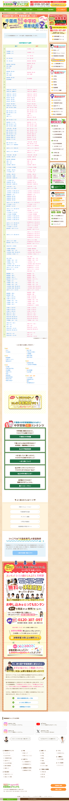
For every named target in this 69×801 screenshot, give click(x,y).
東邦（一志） (30, 65)
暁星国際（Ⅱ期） (10, 295)
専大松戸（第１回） (11, 97)
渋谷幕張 (8, 370)
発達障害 (55, 87)
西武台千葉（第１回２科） (12, 316)
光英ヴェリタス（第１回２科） (13, 202)
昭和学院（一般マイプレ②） (13, 228)
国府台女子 (8, 361)
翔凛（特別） (9, 258)
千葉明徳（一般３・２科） (12, 250)
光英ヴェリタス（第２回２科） (13, 223)
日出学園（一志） (10, 210)
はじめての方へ (57, 100)
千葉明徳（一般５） (11, 304)
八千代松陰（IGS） (11, 180)
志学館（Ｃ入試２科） (11, 311)
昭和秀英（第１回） (31, 72)
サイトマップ (56, 224)
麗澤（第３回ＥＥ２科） (12, 134)
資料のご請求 (58, 789)
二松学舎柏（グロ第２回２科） (13, 192)
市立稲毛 (8, 114)
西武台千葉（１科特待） (12, 246)
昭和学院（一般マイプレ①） (13, 242)
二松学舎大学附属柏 (32, 364)
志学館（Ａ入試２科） (11, 297)
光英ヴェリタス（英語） (12, 240)
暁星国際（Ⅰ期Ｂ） (11, 293)
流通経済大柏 (30, 379)
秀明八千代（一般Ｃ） (11, 322)
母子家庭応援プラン (58, 66)
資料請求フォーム (59, 39)
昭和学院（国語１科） (11, 135)
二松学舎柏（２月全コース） (13, 254)
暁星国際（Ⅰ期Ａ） (11, 275)
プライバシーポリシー (27, 796)
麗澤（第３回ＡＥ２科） (12, 112)
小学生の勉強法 (25, 521)
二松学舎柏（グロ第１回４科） (13, 216)
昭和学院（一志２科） (11, 206)
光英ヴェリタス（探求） (12, 188)
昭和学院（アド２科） (11, 122)
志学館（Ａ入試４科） (11, 307)
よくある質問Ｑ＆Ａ (58, 215)
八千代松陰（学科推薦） (12, 214)
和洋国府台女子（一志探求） (33, 305)
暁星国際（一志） (10, 273)
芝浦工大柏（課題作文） (12, 91)
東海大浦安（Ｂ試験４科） (12, 184)
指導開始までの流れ (25, 707)
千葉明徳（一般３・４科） (12, 262)
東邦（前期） (9, 75)
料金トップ (56, 50)
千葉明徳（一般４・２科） (12, 284)
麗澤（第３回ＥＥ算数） (12, 126)
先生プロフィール (57, 111)
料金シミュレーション (25, 507)
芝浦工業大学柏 (10, 368)
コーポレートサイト (47, 796)
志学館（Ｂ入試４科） (11, 309)
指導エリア (6, 768)
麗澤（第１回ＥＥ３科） (12, 130)
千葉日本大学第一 (31, 352)
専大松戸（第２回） (11, 99)
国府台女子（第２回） (32, 139)
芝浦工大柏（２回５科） (12, 95)
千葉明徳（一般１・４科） (12, 320)
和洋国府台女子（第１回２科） (33, 222)
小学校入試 (56, 152)
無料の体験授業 (7, 765)
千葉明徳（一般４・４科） (12, 302)
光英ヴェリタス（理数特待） (13, 144)
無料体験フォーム (59, 36)
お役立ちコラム (60, 753)
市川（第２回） (30, 55)
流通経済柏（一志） (11, 194)
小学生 (55, 76)
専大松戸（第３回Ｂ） (11, 103)
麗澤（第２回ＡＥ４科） (12, 119)
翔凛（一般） (9, 326)
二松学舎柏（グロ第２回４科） (13, 219)
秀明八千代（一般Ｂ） (11, 314)
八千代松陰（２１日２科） (12, 212)
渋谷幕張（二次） (10, 53)
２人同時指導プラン (58, 63)
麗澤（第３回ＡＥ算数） (12, 107)
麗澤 (28, 381)
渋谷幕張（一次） (31, 49)
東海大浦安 (29, 355)
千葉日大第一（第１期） (12, 155)
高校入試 (55, 126)
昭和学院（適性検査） (11, 159)
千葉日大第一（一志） (11, 186)
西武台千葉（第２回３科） (12, 330)
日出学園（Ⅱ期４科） (11, 164)
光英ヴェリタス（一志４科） (13, 290)
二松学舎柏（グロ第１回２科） (13, 191)
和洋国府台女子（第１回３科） (33, 233)
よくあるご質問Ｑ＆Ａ (25, 702)
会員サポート (56, 106)
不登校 (55, 85)
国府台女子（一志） (31, 152)
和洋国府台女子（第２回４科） (33, 241)
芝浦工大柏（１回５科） (12, 105)
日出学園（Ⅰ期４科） (11, 174)
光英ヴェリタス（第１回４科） (13, 208)
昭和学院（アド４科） (11, 139)
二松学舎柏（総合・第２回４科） (14, 288)
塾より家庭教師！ (57, 114)
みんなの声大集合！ (58, 109)
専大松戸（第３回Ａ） (11, 101)
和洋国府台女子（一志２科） (33, 265)
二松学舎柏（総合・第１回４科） (14, 286)
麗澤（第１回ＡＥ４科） (12, 111)
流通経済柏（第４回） (11, 200)
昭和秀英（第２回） (31, 63)
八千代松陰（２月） (11, 171)
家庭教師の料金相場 (58, 56)
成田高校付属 (30, 363)
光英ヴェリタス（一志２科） (13, 267)
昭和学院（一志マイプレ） (12, 279)
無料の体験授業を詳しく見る (25, 698)
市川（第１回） (30, 58)
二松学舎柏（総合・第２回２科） (14, 252)
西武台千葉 (8, 378)
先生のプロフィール (8, 774)
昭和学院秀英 (9, 377)
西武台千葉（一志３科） (12, 335)
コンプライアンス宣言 (37, 796)
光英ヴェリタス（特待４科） (13, 151)
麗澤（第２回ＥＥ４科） (12, 142)
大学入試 (55, 159)
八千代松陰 (29, 377)
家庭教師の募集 (58, 785)
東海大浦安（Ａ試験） (11, 176)
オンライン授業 (25, 516)
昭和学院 (8, 375)
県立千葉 (8, 68)
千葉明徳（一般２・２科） (12, 260)
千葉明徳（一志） (10, 280)
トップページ (7, 753)
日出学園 (29, 372)
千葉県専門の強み (25, 512)
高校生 (55, 82)
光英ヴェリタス (10, 359)
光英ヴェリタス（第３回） (12, 224)
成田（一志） (9, 161)
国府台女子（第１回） (32, 117)
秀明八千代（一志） (11, 333)
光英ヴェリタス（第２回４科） (13, 234)
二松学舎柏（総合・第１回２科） (14, 265)
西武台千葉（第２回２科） (12, 318)
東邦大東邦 (29, 357)
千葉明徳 (29, 353)
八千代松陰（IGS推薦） (11, 167)
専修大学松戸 (9, 380)
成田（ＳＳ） (9, 116)
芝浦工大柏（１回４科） (12, 94)
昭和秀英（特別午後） (32, 61)
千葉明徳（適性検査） (11, 248)
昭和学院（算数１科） (11, 137)
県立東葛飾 (9, 79)
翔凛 (7, 373)
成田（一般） (9, 163)
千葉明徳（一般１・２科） (12, 282)
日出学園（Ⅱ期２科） (11, 156)
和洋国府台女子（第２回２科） (33, 237)
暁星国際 (8, 357)
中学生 (55, 79)
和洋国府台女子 (30, 383)
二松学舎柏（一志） (11, 263)
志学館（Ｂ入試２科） (11, 298)
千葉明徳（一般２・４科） (12, 300)
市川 (7, 350)
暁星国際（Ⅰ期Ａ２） (11, 277)
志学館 (7, 367)
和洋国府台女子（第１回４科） (33, 235)
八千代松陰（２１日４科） (12, 226)
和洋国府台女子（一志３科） (33, 267)
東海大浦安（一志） (11, 269)
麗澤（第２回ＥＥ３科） (12, 132)
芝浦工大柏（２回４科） (12, 89)
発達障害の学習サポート (25, 526)
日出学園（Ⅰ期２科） (11, 170)
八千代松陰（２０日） (11, 204)
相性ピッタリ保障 (8, 776)
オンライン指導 (57, 90)
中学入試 (55, 140)
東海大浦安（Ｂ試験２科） (12, 177)
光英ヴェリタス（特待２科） (13, 148)
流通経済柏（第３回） (11, 198)
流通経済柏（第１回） (11, 182)
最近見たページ (10, 799)
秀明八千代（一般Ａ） (11, 313)
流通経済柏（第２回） (11, 196)
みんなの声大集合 (8, 763)
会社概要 (18, 796)
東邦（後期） (9, 66)
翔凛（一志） (9, 324)
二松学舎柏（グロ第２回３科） (13, 217)
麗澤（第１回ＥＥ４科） (12, 124)
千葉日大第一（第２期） (12, 128)
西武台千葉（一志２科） (12, 328)
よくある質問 (60, 759)
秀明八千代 (8, 372)
